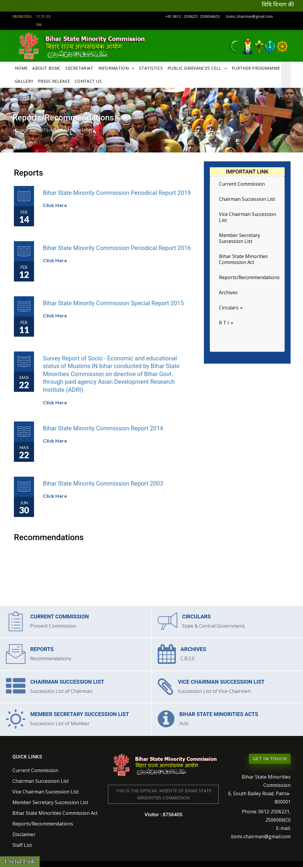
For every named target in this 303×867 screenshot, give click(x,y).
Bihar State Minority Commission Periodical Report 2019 (117, 191)
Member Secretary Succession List (239, 237)
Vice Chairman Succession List (247, 216)
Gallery (24, 80)
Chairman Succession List (247, 198)
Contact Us (88, 80)
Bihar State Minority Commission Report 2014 (103, 426)
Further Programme (256, 67)
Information (113, 67)
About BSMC (46, 67)
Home (21, 67)
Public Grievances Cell (194, 67)
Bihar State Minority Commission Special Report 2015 (113, 301)
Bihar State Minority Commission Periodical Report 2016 (117, 246)
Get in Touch (270, 755)
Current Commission (242, 182)
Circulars (231, 306)
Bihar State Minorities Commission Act (243, 258)
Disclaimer (24, 831)
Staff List (22, 841)
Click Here (55, 204)
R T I (226, 321)
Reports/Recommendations (249, 276)
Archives (228, 291)
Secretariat (79, 67)
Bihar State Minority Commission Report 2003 (103, 482)
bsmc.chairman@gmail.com (249, 16)
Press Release (54, 80)
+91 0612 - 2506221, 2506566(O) (192, 16)
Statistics (151, 67)
